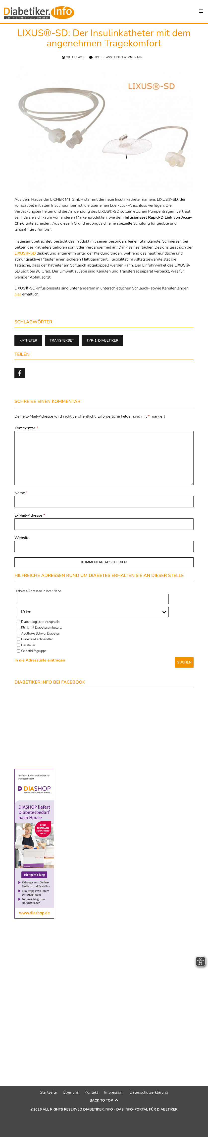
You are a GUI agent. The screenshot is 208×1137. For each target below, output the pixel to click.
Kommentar (26, 428)
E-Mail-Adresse (29, 515)
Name (21, 493)
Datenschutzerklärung (149, 1092)
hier (17, 294)
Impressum (113, 1092)
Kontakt (91, 1092)
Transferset (62, 340)
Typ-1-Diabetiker (102, 340)
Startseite (48, 1092)
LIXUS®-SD (25, 253)
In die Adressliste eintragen (39, 660)
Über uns (71, 1092)
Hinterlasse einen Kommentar (118, 57)
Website (21, 538)
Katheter (28, 340)
